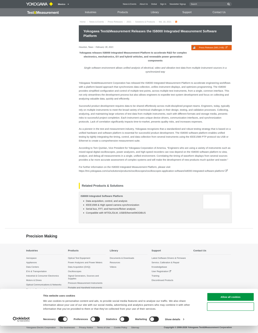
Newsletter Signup (178, 4)
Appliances (31, 262)
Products (122, 12)
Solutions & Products (145, 22)
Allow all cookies (231, 304)
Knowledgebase (159, 267)
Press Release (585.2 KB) (210, 47)
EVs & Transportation (36, 271)
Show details (172, 326)
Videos (113, 267)
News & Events (129, 4)
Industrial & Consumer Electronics (42, 276)
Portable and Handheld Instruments (85, 287)
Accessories (74, 292)
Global (154, 4)
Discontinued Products (162, 280)
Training (155, 276)
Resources (115, 262)
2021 (129, 22)
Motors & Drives (34, 280)
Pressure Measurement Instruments (85, 283)
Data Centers (32, 267)
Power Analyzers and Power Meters (85, 262)
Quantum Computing (36, 293)
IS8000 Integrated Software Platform (102, 196)
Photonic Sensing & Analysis (40, 289)
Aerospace (31, 258)
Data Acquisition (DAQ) (79, 267)
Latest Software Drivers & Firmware (169, 258)
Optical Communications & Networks (43, 284)
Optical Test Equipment (79, 258)
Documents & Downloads (122, 258)
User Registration (160, 271)
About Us (144, 4)
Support (187, 12)
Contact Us (219, 12)
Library (155, 12)
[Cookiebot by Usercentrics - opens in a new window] (21, 326)
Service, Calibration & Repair (165, 262)
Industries (90, 12)
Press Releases (115, 22)
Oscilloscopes (74, 271)
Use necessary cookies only (230, 313)
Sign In (163, 4)
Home (83, 22)
